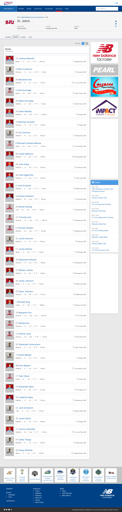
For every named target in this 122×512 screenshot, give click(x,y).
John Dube (24, 164)
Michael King (23, 302)
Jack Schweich (26, 408)
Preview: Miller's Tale (99, 244)
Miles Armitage (26, 101)
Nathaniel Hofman (28, 259)
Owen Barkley (25, 111)
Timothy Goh (25, 217)
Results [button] (29, 8)
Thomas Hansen (25, 228)
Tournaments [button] (49, 8)
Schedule (8, 37)
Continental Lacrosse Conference (22, 479)
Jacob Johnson (26, 281)
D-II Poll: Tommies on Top (100, 250)
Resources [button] (59, 8)
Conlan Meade (24, 355)
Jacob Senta (25, 418)
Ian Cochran (24, 132)
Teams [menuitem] (37, 491)
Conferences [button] (38, 8)
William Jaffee (26, 270)
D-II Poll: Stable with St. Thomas (102, 217)
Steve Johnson (26, 291)
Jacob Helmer (25, 249)
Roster (16, 37)
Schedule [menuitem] (21, 8)
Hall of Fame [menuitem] (39, 502)
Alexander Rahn (26, 386)
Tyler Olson (24, 376)
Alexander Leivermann (29, 344)
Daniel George (25, 206)
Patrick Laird (25, 334)
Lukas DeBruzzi (26, 154)
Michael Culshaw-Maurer (29, 143)
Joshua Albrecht (27, 58)
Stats (30, 37)
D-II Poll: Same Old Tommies (101, 204)
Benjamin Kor (25, 312)
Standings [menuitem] (11, 495)
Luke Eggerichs (26, 175)
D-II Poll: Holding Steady (100, 230)
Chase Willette (26, 450)
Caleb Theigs (25, 439)
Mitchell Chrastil (27, 122)
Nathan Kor (24, 323)
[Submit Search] (98, 9)
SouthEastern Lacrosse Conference (73, 479)
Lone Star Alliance (35, 479)
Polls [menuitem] (10, 497)
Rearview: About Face (99, 224)
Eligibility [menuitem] (38, 493)
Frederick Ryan (26, 397)
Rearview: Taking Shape (100, 237)
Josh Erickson (24, 185)
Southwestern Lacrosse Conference (85, 478)
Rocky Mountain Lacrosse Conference (60, 477)
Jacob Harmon (26, 238)
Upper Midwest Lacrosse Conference (33, 17)
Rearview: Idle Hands (99, 211)
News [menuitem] (64, 491)
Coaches (23, 37)
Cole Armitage (24, 90)
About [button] (67, 8)
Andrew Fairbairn (25, 196)
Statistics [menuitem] (38, 495)
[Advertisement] (104, 148)
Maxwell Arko (25, 79)
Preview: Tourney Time (99, 198)
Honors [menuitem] (37, 500)
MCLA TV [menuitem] (38, 498)
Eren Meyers (25, 365)
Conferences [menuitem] (10, 501)
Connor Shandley (27, 429)
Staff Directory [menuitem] (67, 493)
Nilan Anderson (24, 69)
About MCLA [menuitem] (66, 495)
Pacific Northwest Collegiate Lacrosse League (47, 478)
